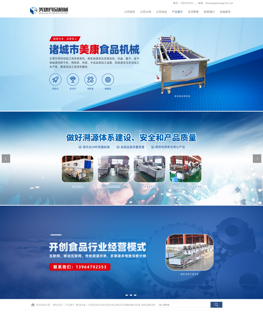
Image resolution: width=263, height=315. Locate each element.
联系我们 (209, 11)
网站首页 (57, 305)
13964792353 (186, 3)
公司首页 (129, 11)
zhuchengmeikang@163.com (219, 3)
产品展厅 (177, 11)
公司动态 (161, 11)
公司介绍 (145, 11)
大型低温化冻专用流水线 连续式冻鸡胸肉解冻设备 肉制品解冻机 (121, 305)
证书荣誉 (193, 11)
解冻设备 (81, 305)
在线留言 (225, 11)
